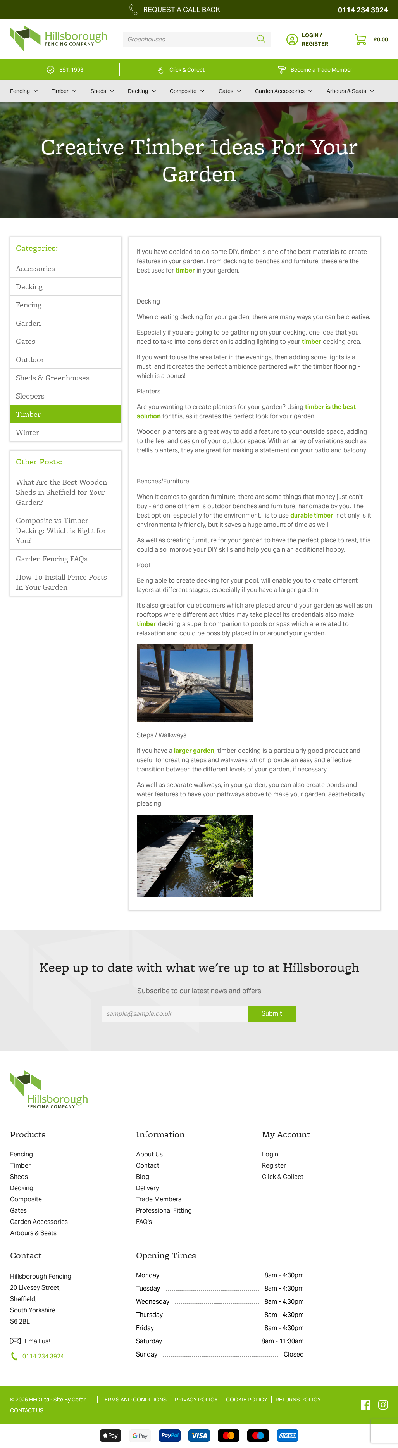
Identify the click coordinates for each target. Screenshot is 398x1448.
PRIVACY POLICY (196, 1399)
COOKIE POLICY (246, 1399)
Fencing (24, 91)
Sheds (102, 91)
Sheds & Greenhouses (53, 377)
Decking (142, 91)
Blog (142, 1177)
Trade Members (158, 1199)
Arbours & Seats (350, 91)
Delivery (147, 1188)
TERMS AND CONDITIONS (134, 1399)
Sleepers (30, 395)
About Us (149, 1154)
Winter (27, 432)
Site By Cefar (69, 1399)
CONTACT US (26, 1410)
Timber (64, 91)
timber (185, 270)
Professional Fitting (164, 1210)
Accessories (35, 268)
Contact (147, 1166)
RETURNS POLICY (298, 1399)
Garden (28, 323)
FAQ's (144, 1222)
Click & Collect (282, 1177)
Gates (230, 91)
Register (274, 1166)
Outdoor (30, 359)
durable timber (311, 515)
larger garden (194, 751)
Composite (187, 91)
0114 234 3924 (363, 9)
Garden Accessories (283, 91)
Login (270, 1154)
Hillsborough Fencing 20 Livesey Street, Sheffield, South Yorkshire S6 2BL (40, 1298)
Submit (272, 1014)
